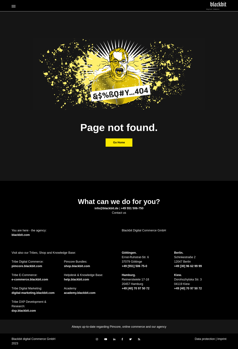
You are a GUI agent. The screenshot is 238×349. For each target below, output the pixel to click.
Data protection (205, 339)
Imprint (221, 339)
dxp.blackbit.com (24, 310)
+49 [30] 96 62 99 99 (188, 266)
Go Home (119, 142)
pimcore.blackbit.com (27, 266)
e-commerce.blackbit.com (30, 279)
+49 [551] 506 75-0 (134, 266)
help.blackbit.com (76, 279)
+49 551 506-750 (132, 208)
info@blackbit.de (107, 208)
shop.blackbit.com (77, 266)
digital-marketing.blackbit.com (33, 292)
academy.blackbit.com (80, 292)
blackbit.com (21, 235)
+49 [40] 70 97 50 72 (136, 288)
